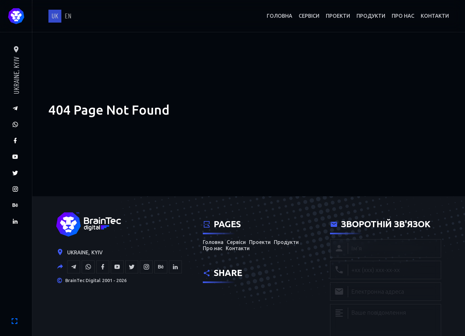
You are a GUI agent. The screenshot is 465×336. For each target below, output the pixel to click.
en (68, 15)
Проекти (338, 16)
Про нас (403, 16)
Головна (279, 16)
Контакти (435, 16)
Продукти (370, 16)
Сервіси (309, 16)
